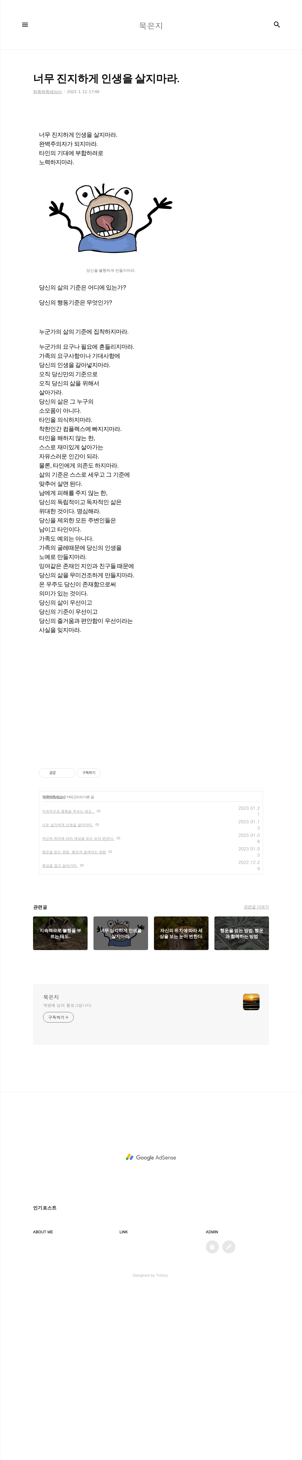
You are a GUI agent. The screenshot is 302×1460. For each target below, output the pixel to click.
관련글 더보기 (256, 1077)
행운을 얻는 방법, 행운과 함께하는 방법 (74, 1022)
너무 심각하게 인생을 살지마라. (67, 995)
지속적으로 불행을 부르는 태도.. (68, 981)
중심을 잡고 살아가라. (60, 1035)
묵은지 (51, 1167)
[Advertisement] (151, 584)
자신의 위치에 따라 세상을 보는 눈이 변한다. (78, 1008)
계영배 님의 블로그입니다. (67, 1175)
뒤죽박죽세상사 (53, 967)
